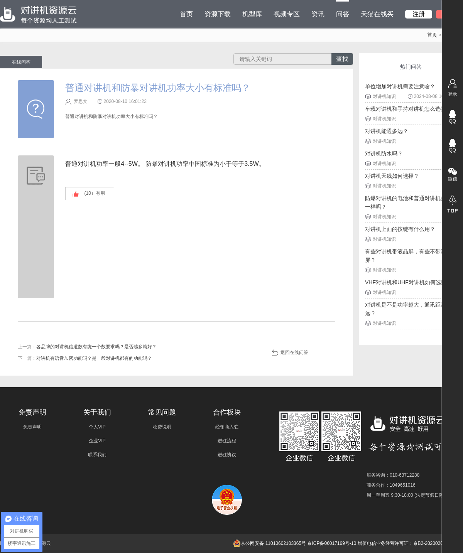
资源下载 (217, 14)
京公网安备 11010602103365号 (269, 543)
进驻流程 (227, 440)
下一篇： (85, 358)
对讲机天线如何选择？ (392, 176)
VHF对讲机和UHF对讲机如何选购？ (408, 282)
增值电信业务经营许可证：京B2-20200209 (402, 543)
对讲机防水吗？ (384, 153)
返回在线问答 (294, 352)
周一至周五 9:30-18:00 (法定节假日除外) (408, 495)
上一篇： (87, 346)
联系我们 (97, 454)
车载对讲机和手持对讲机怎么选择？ (408, 109)
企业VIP (97, 440)
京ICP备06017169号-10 (331, 543)
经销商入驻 (226, 427)
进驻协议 (227, 454)
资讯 (317, 14)
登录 (452, 94)
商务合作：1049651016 (391, 485)
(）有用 (94, 193)
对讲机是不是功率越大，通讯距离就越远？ (411, 309)
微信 (452, 179)
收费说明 (162, 427)
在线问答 (21, 62)
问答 (342, 9)
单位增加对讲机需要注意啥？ (400, 86)
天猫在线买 (377, 14)
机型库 (252, 14)
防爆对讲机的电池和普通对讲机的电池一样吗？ (411, 202)
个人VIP (97, 427)
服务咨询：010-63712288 (393, 475)
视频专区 (287, 14)
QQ (452, 121)
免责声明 (32, 427)
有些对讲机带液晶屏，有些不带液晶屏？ (408, 255)
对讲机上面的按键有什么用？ (400, 229)
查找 (342, 59)
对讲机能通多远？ (386, 131)
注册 (418, 14)
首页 (186, 14)
